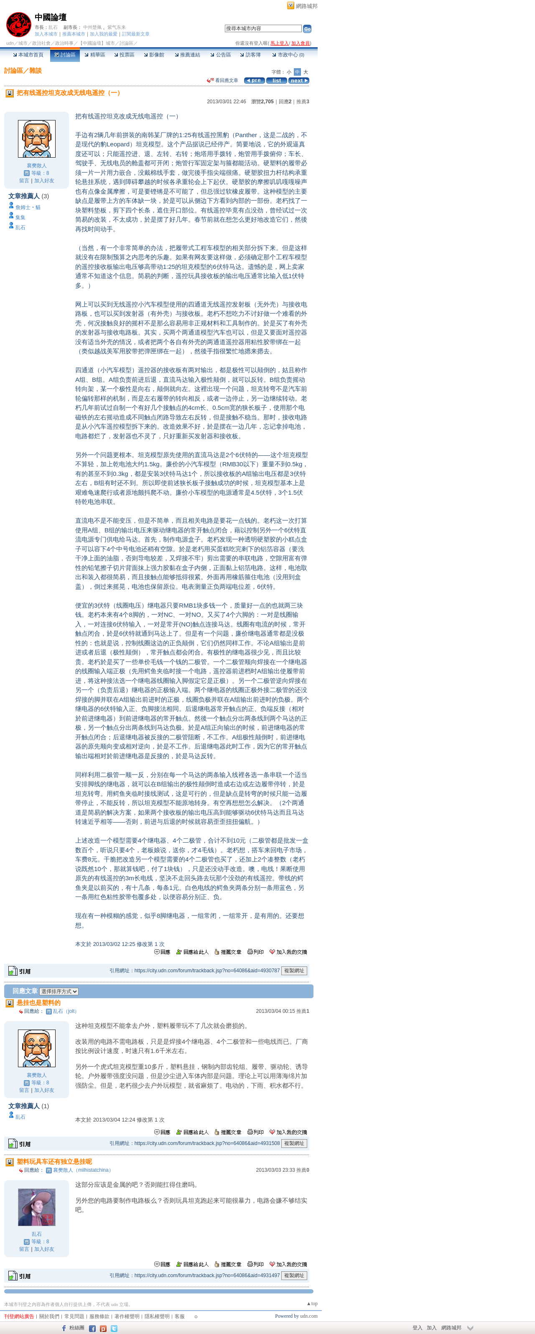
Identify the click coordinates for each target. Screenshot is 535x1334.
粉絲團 (76, 1328)
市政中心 (288, 55)
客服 (180, 1316)
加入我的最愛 (103, 33)
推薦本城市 (73, 33)
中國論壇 (50, 17)
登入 (418, 1328)
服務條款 (99, 1316)
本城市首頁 (28, 55)
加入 (432, 1328)
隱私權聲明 (157, 1316)
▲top (312, 1303)
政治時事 (64, 43)
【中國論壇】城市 (96, 43)
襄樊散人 (37, 166)
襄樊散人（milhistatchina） (83, 1170)
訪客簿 (250, 55)
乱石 (53, 27)
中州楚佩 (92, 27)
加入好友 (44, 181)
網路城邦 (307, 6)
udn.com (309, 1316)
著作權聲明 (127, 1316)
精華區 (94, 55)
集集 (20, 217)
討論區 (65, 55)
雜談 (35, 70)
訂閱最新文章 (136, 33)
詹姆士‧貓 (28, 207)
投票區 (124, 55)
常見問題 (74, 1316)
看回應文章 (222, 80)
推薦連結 (187, 55)
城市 (23, 43)
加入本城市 (46, 33)
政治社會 (41, 43)
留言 (24, 181)
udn (10, 43)
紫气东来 (116, 27)
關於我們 (49, 1316)
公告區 (220, 55)
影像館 (154, 55)
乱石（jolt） (66, 1011)
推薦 (302, 102)
